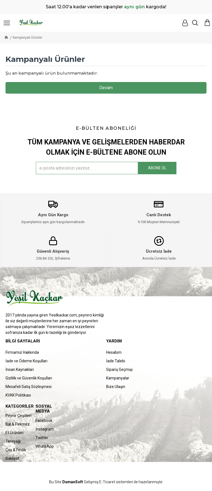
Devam (106, 87)
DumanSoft (72, 482)
